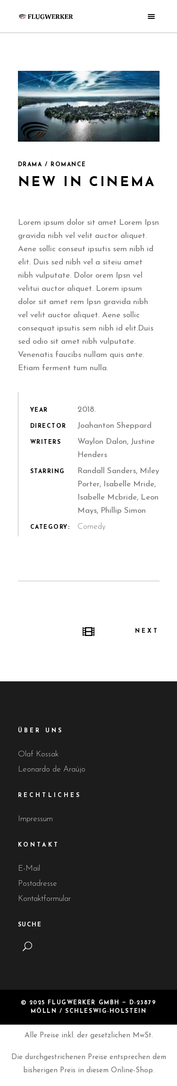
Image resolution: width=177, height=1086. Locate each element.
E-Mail (29, 869)
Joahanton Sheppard (114, 426)
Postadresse (37, 884)
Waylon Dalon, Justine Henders (116, 448)
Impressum (35, 819)
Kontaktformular (44, 899)
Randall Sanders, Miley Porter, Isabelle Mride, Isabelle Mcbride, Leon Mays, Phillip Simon (118, 491)
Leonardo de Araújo (51, 769)
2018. (86, 410)
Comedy (91, 527)
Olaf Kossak (38, 754)
